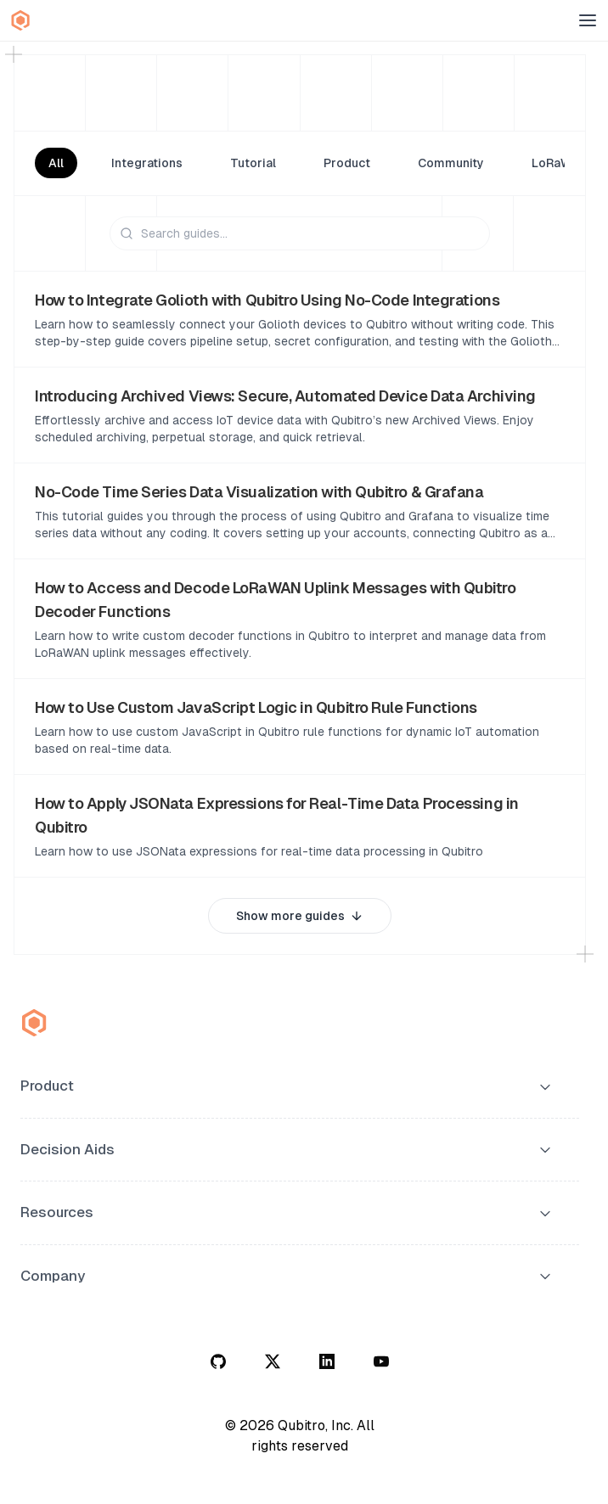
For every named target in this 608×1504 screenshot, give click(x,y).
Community (451, 163)
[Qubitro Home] (20, 20)
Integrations (147, 163)
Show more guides (299, 916)
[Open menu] (587, 21)
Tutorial (253, 163)
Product (347, 163)
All (56, 163)
